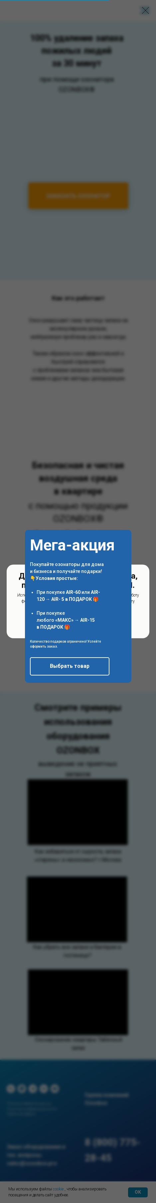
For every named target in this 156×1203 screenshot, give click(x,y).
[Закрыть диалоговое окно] (145, 10)
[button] (69, 666)
